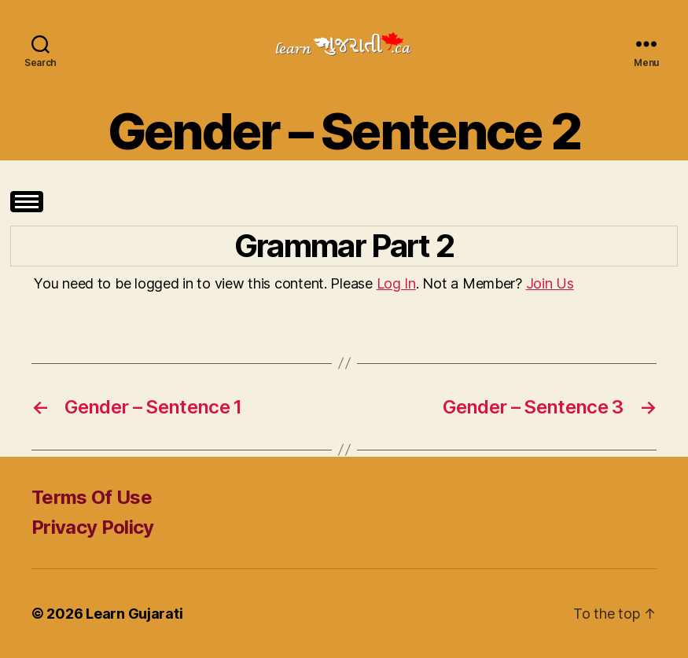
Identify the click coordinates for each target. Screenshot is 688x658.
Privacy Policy (92, 527)
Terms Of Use (91, 497)
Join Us (550, 283)
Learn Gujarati (134, 613)
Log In (396, 283)
